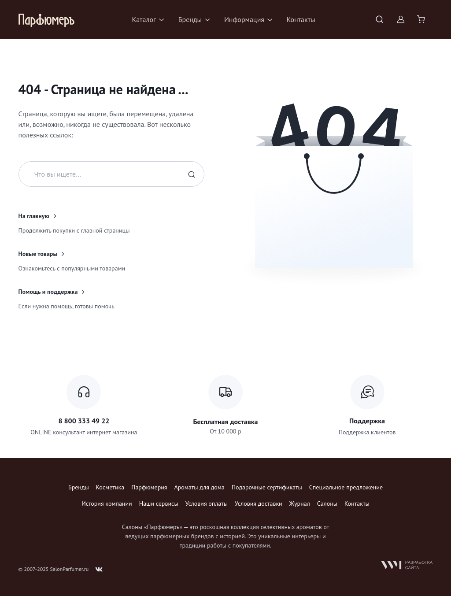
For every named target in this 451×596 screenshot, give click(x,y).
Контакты (301, 19)
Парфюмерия (149, 487)
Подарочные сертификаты (267, 487)
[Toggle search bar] (379, 19)
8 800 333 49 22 (83, 420)
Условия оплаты (206, 503)
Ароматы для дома (199, 487)
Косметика (110, 487)
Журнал (299, 503)
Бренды (78, 487)
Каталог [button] (144, 19)
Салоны (327, 503)
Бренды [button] (190, 19)
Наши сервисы (158, 503)
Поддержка (367, 420)
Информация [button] (244, 19)
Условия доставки (258, 503)
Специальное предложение (346, 487)
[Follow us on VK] (99, 569)
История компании (106, 503)
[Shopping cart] (422, 19)
